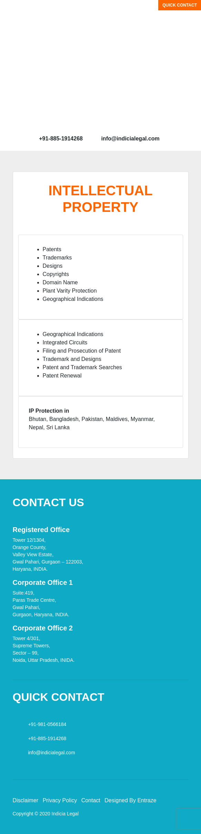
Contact (90, 800)
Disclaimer (26, 800)
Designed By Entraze (130, 800)
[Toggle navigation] (9, 10)
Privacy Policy (60, 800)
